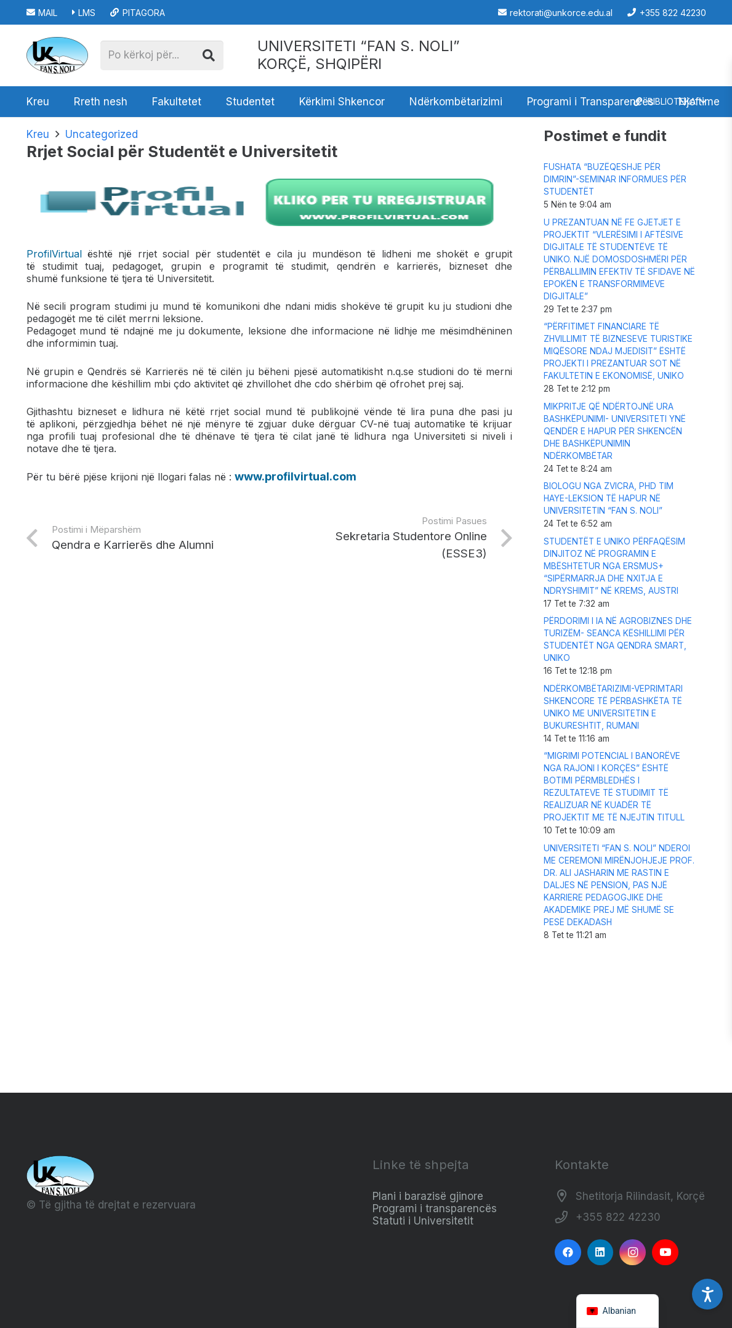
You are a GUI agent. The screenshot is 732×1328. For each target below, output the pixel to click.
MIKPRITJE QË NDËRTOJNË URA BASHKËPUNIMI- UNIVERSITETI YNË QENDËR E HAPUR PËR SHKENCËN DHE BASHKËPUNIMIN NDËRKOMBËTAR (615, 431)
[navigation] (617, 1311)
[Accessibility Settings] (707, 1294)
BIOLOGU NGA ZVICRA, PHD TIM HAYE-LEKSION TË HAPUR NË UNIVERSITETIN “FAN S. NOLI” (609, 498)
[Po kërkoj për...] (161, 55)
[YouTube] (665, 1252)
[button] (669, 101)
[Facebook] (568, 1252)
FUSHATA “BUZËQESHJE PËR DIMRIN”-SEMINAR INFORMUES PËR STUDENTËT (615, 179)
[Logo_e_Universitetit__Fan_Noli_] (57, 55)
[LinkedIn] (600, 1252)
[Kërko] (209, 55)
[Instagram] (632, 1252)
